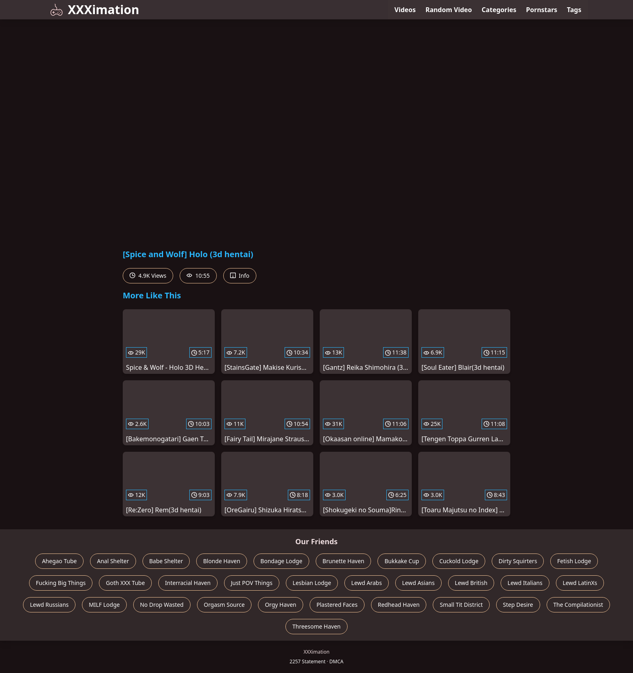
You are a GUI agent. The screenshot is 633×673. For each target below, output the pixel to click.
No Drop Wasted (162, 604)
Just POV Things (251, 583)
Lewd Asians (418, 583)
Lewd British (471, 583)
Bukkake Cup (401, 561)
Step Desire (518, 604)
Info (239, 275)
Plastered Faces (337, 604)
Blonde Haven (221, 561)
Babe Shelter (166, 561)
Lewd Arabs (366, 583)
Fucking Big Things (61, 583)
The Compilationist (578, 604)
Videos (405, 9)
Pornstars (541, 9)
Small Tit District (461, 604)
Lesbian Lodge (312, 583)
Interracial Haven (188, 583)
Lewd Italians (524, 583)
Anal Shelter (113, 561)
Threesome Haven (316, 626)
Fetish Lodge (574, 561)
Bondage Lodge (281, 561)
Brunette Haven (344, 561)
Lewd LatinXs (580, 583)
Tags (574, 9)
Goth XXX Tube (125, 583)
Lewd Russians (49, 604)
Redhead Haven (399, 604)
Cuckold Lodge (458, 561)
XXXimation (94, 9)
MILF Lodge (104, 604)
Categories (499, 9)
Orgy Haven (280, 604)
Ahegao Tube (59, 561)
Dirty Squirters (518, 561)
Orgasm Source (224, 604)
